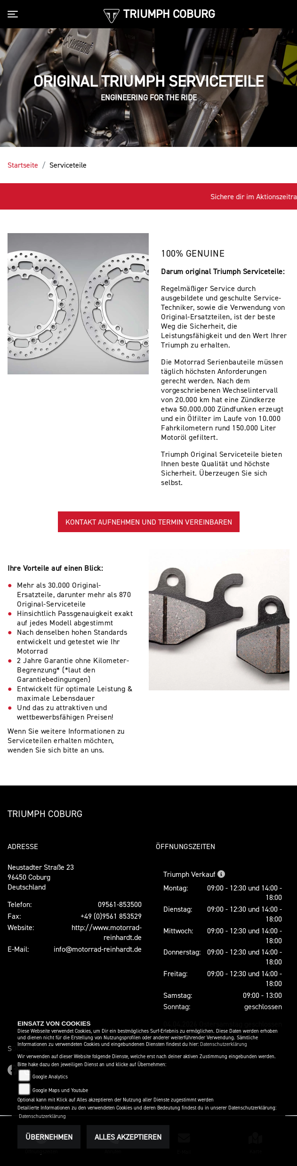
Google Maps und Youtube (60, 1090)
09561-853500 (120, 904)
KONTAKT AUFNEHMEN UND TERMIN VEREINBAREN (148, 521)
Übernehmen (48, 1137)
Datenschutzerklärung (223, 1044)
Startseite (23, 165)
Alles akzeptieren (128, 1137)
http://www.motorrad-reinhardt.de (107, 932)
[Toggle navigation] (15, 14)
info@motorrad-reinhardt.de (98, 949)
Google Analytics (50, 1077)
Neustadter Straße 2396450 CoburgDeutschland (41, 876)
